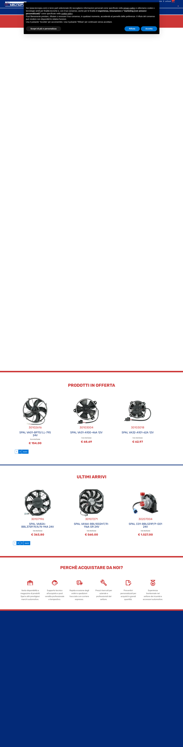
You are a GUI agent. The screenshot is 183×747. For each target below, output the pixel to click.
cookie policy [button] (66, 13)
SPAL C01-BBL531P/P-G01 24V (145, 525)
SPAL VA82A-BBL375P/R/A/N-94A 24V (37, 525)
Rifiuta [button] (132, 29)
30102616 (35, 427)
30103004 (86, 427)
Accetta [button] (149, 29)
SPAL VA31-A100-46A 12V (86, 432)
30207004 (145, 519)
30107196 (37, 519)
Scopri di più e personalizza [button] (44, 29)
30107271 (91, 519)
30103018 (137, 427)
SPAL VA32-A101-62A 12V (138, 432)
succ (25, 451)
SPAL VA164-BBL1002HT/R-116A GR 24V (91, 525)
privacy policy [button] (129, 8)
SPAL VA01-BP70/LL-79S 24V (35, 434)
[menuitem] (177, 6)
